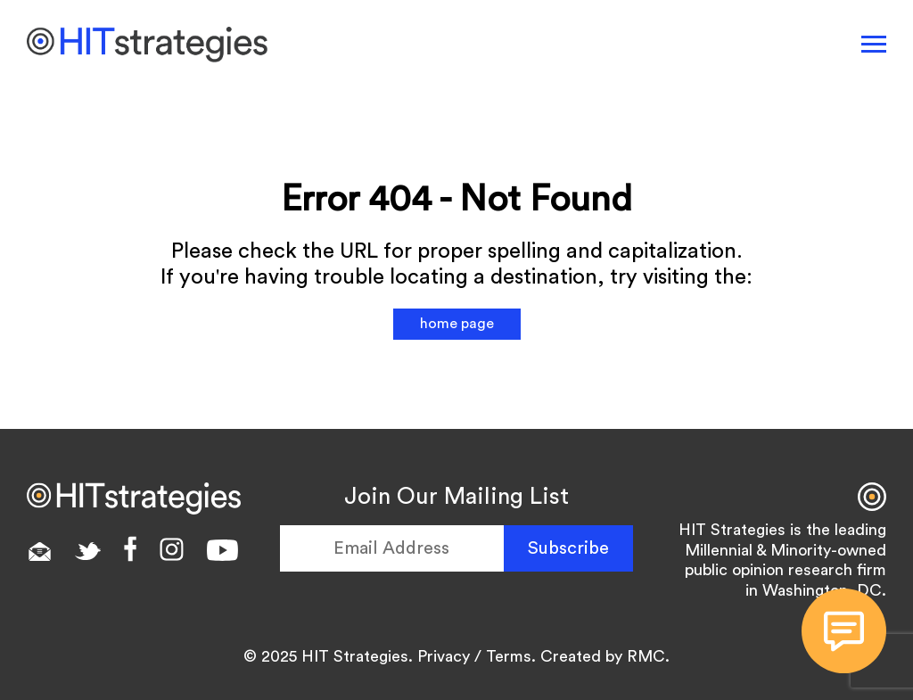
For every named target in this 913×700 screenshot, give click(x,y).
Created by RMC (602, 656)
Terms (508, 656)
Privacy (443, 656)
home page (457, 324)
